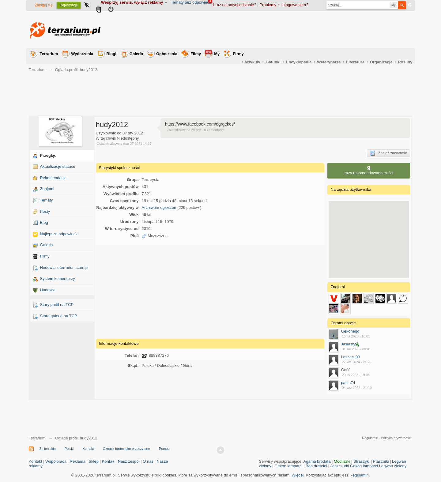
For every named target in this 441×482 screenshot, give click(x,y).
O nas (148, 461)
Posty (45, 211)
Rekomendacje (53, 177)
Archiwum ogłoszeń (159, 207)
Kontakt (88, 448)
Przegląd (48, 155)
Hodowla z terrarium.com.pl (64, 267)
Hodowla (48, 290)
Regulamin (370, 438)
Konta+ (108, 461)
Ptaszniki (381, 461)
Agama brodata (317, 461)
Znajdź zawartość (388, 153)
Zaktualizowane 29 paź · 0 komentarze (195, 130)
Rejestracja (68, 5)
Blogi (111, 53)
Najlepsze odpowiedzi (59, 234)
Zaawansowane (409, 4)
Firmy (238, 53)
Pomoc (164, 448)
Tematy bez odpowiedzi (191, 2)
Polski (69, 448)
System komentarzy (57, 278)
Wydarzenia (82, 53)
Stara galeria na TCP (58, 316)
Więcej (297, 475)
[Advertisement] (300, 29)
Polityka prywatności (396, 438)
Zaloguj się (44, 5)
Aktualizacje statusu (57, 166)
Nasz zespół (129, 461)
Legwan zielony (393, 466)
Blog (44, 222)
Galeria (136, 53)
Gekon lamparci (288, 466)
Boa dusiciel (316, 466)
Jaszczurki (339, 466)
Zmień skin (48, 448)
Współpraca (55, 461)
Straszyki (361, 461)
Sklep (94, 461)
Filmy (195, 53)
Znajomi (47, 188)
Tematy (46, 200)
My (212, 53)
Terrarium (49, 53)
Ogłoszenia (166, 53)
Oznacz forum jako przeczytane (126, 448)
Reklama (77, 461)
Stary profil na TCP (57, 304)
